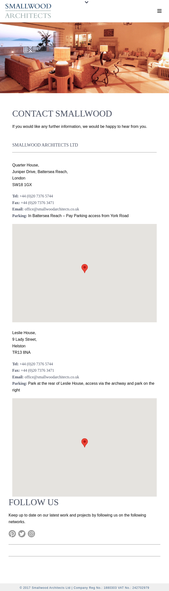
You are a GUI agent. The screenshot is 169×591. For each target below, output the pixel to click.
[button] (84, 268)
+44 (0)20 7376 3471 (37, 203)
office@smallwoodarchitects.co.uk (52, 209)
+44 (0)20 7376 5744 (36, 196)
